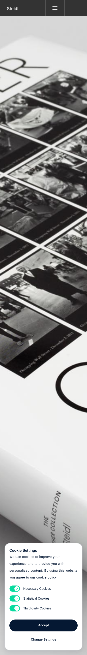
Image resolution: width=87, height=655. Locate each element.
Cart (43, 325)
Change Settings (43, 639)
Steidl (12, 8)
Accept (43, 625)
